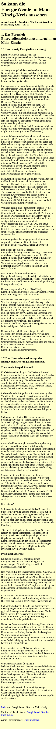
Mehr (3, 707)
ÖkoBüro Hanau (31, 720)
